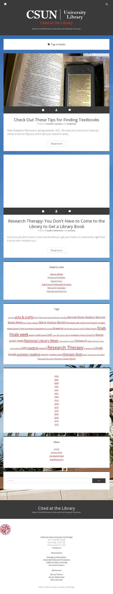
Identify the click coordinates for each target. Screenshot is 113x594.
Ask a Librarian (56, 580)
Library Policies (56, 574)
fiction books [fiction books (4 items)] (91, 328)
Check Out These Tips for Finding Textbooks (56, 80)
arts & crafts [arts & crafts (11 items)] (24, 317)
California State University (56, 562)
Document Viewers (56, 565)
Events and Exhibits (56, 277)
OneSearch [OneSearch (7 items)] (80, 341)
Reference (58, 230)
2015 (56, 414)
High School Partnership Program (56, 284)
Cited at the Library (56, 508)
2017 (56, 407)
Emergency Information (56, 557)
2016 (56, 411)
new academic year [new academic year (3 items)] (66, 341)
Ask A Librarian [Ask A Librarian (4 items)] (40, 317)
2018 (56, 404)
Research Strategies (57, 288)
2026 (56, 376)
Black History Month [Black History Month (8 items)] (52, 322)
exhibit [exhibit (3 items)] (82, 329)
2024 (56, 383)
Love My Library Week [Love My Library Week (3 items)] (61, 335)
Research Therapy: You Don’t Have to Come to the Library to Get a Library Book (56, 181)
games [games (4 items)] (32, 335)
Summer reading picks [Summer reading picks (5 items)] (51, 354)
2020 (56, 397)
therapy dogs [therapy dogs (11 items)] (72, 354)
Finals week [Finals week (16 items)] (18, 334)
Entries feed (56, 452)
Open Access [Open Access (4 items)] (93, 341)
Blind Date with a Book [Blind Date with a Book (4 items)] (76, 323)
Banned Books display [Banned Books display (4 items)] (57, 317)
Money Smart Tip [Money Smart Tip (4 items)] (87, 335)
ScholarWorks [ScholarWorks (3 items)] (89, 348)
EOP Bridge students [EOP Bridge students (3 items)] (71, 329)
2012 (56, 424)
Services (58, 123)
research (50, 123)
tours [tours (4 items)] (85, 354)
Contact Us (56, 548)
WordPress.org (56, 459)
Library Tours (56, 281)
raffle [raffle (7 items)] (24, 348)
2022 (56, 390)
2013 (56, 421)
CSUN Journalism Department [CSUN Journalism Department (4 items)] (32, 328)
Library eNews (56, 274)
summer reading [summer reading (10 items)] (28, 354)
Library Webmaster (57, 577)
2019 (56, 400)
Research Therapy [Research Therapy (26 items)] (65, 347)
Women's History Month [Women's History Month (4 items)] (65, 358)
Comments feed (56, 456)
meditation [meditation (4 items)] (75, 335)
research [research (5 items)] (42, 348)
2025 (56, 379)
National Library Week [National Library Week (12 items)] (41, 340)
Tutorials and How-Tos (56, 291)
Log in (56, 449)
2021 (56, 393)
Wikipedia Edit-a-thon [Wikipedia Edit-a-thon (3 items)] (46, 359)
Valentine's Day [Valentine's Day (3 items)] (93, 355)
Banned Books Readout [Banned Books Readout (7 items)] (81, 317)
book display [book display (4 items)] (91, 323)
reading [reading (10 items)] (32, 348)
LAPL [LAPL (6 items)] (50, 335)
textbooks (71, 123)
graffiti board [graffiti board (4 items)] (40, 335)
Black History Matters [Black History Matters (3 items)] (31, 323)
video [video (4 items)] (102, 354)
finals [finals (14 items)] (101, 328)
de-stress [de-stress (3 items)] (48, 329)
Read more (58, 144)
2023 (56, 386)
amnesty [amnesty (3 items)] (11, 318)
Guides (49, 230)
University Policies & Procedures (56, 560)
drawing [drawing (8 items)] (58, 328)
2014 (56, 417)
